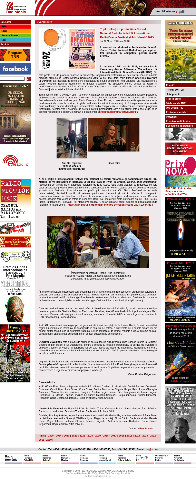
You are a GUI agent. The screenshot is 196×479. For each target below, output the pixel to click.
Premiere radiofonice (178, 121)
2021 (82, 435)
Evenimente (146, 428)
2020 (90, 435)
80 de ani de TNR (176, 103)
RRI (3, 40)
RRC (4, 31)
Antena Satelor (10, 35)
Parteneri (171, 116)
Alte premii (173, 94)
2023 (66, 435)
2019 (98, 435)
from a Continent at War (176, 193)
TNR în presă (173, 98)
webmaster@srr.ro (101, 476)
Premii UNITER (175, 89)
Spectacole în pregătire (179, 125)
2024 (58, 435)
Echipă (5, 44)
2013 (145, 435)
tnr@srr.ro (152, 449)
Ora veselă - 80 (174, 107)
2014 (137, 435)
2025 (51, 435)
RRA (4, 26)
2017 (114, 435)
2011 (41, 439)
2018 (106, 435)
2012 (153, 435)
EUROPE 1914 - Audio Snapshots (180, 189)
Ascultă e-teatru (165, 11)
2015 (129, 435)
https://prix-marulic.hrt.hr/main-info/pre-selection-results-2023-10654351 (109, 204)
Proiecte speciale (176, 112)
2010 (49, 439)
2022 (74, 435)
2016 (121, 435)
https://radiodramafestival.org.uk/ (118, 111)
